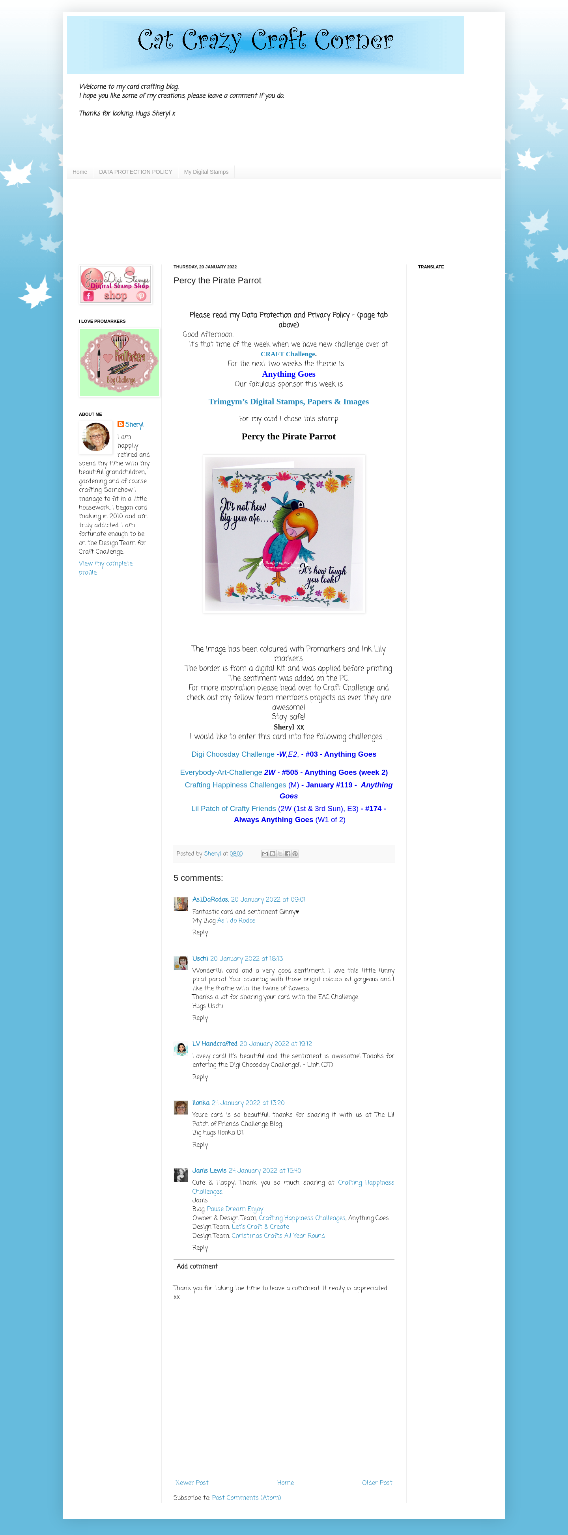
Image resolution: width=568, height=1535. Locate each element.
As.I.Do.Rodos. (210, 900)
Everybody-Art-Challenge (221, 772)
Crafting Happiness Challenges (235, 785)
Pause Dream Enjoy (235, 1209)
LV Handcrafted (214, 1044)
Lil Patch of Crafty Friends (233, 808)
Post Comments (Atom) (246, 1498)
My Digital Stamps (206, 172)
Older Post (377, 1483)
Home (80, 172)
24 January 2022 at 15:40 (265, 1171)
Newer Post (192, 1483)
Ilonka (200, 1103)
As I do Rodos (236, 921)
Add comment (197, 1267)
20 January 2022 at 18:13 (246, 959)
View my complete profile (106, 568)
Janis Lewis (209, 1171)
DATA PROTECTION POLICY (135, 172)
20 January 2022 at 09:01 (268, 900)
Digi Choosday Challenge (233, 754)
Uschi (200, 959)
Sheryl (134, 425)
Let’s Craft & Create (260, 1227)
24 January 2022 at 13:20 (248, 1103)
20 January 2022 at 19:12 (276, 1044)
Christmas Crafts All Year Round (278, 1236)
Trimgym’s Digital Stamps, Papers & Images (289, 401)
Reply (200, 933)
